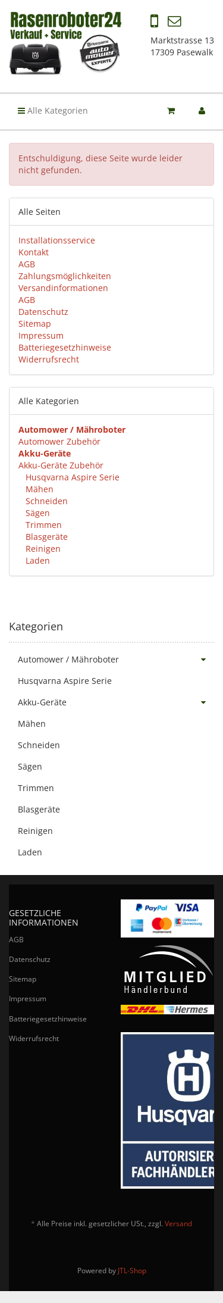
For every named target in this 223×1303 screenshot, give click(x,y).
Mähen (38, 489)
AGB (26, 264)
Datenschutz (43, 311)
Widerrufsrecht (48, 359)
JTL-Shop (132, 1270)
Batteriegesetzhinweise (64, 347)
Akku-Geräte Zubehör (60, 465)
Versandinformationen (63, 287)
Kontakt (33, 252)
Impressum (41, 335)
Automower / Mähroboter (116, 659)
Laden (36, 560)
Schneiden (45, 501)
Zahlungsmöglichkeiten (64, 276)
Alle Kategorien (53, 110)
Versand (178, 1223)
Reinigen (42, 548)
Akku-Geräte (116, 702)
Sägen (36, 512)
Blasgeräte (45, 536)
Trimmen (42, 524)
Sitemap (34, 323)
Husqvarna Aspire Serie (71, 477)
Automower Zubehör (59, 441)
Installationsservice (56, 240)
